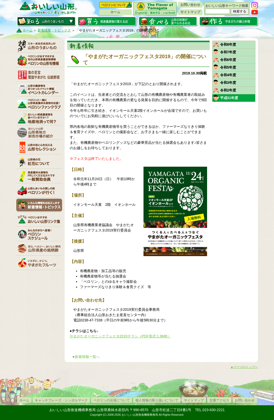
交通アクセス (219, 400)
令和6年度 (228, 60)
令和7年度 (228, 52)
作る (228, 21)
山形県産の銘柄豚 (39, 248)
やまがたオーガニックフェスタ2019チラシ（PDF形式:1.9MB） (120, 336)
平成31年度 (229, 98)
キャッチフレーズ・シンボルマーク (61, 400)
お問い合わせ (190, 5)
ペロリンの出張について (111, 400)
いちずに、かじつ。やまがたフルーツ (39, 263)
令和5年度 (228, 67)
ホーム (115, 12)
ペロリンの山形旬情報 (39, 60)
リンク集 (39, 219)
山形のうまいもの (39, 45)
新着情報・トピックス (54, 30)
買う (107, 21)
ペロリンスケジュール (39, 234)
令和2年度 (228, 90)
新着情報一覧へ (87, 357)
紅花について (39, 161)
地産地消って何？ (39, 118)
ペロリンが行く (39, 190)
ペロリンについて (115, 5)
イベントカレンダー (39, 89)
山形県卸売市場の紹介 (39, 132)
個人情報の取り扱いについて (156, 400)
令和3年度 (228, 83)
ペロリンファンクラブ (39, 103)
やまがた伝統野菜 (39, 74)
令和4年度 (228, 75)
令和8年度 (228, 44)
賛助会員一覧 (39, 176)
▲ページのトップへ (244, 367)
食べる (167, 21)
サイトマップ (190, 12)
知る (46, 21)
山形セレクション (39, 147)
